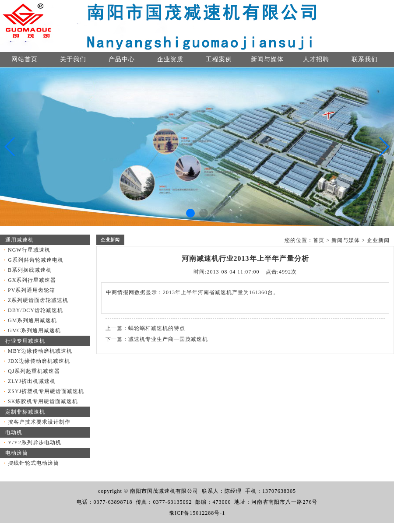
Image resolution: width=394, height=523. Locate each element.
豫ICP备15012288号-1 (197, 513)
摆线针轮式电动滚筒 (33, 463)
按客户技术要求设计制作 (39, 422)
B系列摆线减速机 (30, 270)
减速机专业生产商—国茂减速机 (168, 339)
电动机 (13, 432)
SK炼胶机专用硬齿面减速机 (43, 401)
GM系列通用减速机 (32, 320)
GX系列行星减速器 (32, 280)
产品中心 (122, 59)
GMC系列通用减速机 (34, 330)
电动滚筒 (16, 453)
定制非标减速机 (25, 412)
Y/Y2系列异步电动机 (34, 442)
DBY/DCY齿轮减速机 (35, 310)
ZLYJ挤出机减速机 (32, 381)
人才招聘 (316, 59)
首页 (318, 240)
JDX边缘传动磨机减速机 (39, 361)
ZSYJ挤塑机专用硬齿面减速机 (46, 391)
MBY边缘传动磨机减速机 (40, 351)
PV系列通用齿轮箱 (31, 290)
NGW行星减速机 (29, 250)
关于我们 (73, 59)
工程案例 (219, 59)
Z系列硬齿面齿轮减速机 (38, 300)
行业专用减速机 (25, 341)
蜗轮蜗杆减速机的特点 (156, 328)
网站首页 (24, 59)
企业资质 (170, 59)
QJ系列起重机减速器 (34, 371)
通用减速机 (19, 240)
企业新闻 (378, 240)
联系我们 (365, 59)
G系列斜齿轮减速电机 (35, 260)
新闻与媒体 (267, 59)
